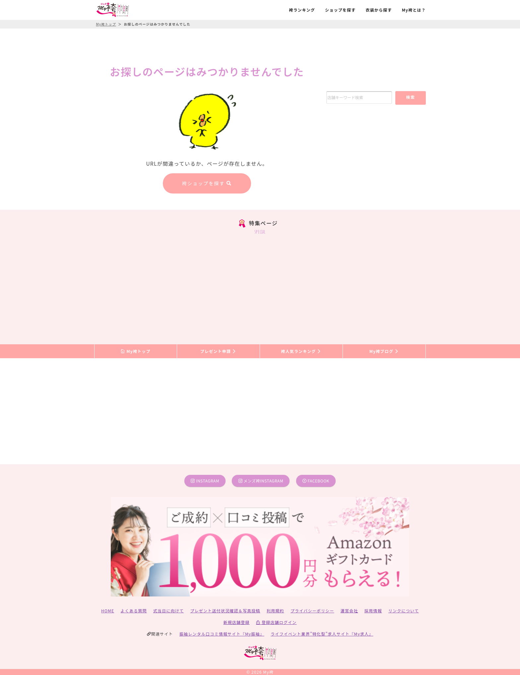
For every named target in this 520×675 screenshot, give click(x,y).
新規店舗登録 (236, 622)
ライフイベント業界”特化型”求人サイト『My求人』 (322, 634)
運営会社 (349, 610)
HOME (107, 610)
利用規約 (275, 610)
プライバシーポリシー (312, 610)
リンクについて (403, 610)
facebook (315, 480)
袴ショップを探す (207, 183)
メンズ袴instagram (261, 480)
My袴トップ (135, 351)
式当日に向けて (168, 610)
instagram (205, 480)
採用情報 (373, 610)
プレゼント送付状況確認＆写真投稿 (225, 610)
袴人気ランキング (301, 351)
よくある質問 (134, 610)
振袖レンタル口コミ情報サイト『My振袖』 (221, 634)
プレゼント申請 (218, 351)
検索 (410, 97)
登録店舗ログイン (276, 622)
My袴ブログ (384, 351)
